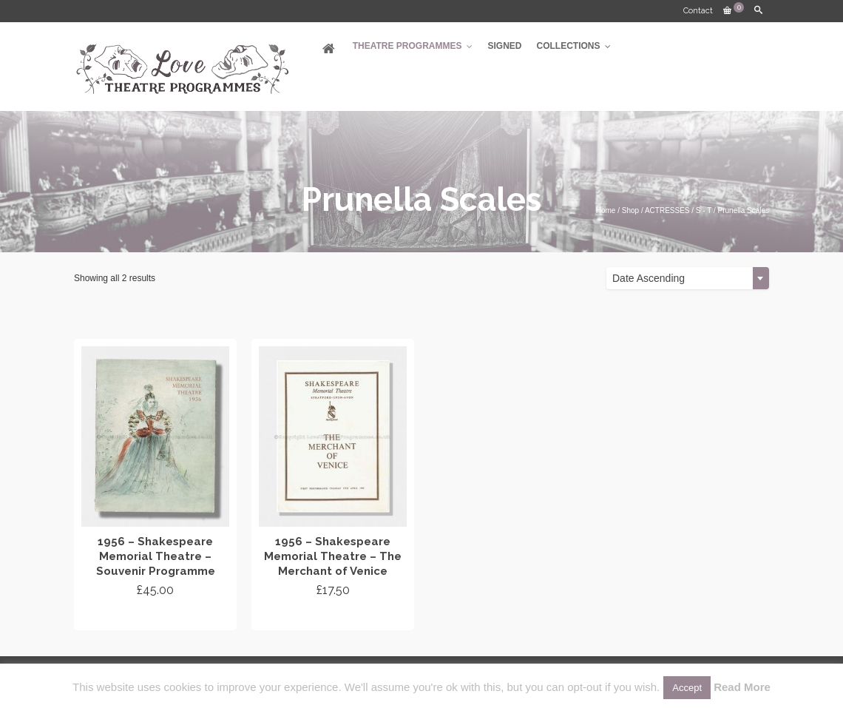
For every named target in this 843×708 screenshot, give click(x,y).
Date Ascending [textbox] (648, 278)
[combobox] (687, 278)
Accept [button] (687, 687)
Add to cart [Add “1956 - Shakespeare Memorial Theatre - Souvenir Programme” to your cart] (155, 617)
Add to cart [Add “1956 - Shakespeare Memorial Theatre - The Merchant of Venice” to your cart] (333, 617)
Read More (742, 687)
